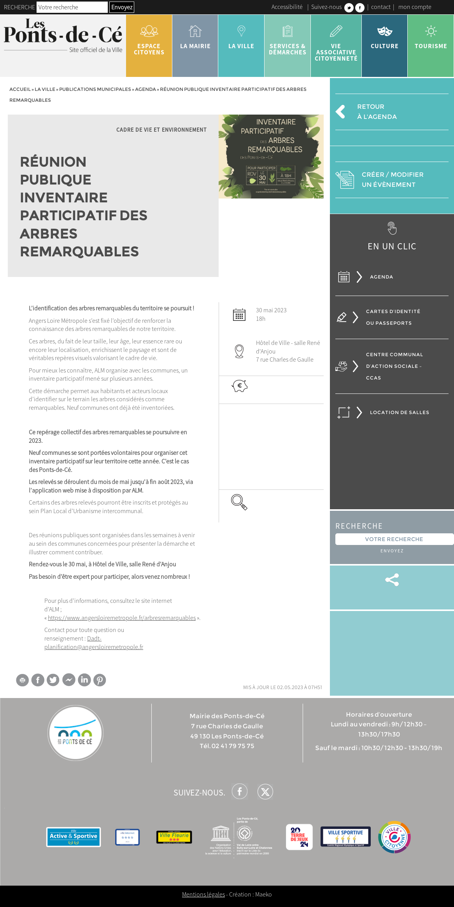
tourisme (431, 34)
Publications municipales (95, 89)
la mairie (195, 34)
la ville (241, 34)
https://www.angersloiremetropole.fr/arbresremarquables (122, 617)
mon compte (414, 6)
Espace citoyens (149, 37)
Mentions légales (203, 894)
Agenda (145, 89)
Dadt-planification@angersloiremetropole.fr (93, 642)
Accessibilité (287, 6)
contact (381, 6)
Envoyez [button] (121, 7)
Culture (385, 34)
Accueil (20, 89)
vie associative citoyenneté (336, 40)
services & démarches (287, 37)
